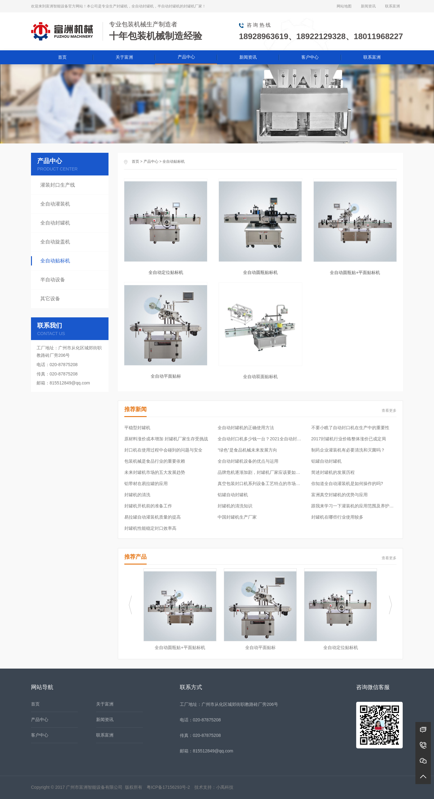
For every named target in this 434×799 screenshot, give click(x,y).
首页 (62, 57)
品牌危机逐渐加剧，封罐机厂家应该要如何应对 (260, 472)
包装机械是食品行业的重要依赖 (154, 461)
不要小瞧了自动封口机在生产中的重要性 (350, 427)
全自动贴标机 (173, 161)
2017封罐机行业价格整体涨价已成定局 (348, 438)
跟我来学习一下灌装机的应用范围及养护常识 (353, 505)
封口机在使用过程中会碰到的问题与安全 (163, 449)
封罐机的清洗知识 (235, 505)
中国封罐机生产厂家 (237, 517)
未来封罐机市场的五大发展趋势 (154, 472)
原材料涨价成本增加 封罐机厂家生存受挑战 (166, 438)
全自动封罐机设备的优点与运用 (248, 461)
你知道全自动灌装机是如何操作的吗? (347, 483)
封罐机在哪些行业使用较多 (337, 517)
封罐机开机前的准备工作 (148, 505)
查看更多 (389, 410)
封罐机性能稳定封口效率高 (150, 528)
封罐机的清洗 (137, 494)
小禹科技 (224, 787)
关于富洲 (124, 57)
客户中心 (310, 57)
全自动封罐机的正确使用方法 (246, 427)
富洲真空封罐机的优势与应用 (339, 494)
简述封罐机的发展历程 (333, 472)
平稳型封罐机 (137, 427)
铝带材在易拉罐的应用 (146, 483)
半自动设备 (52, 279)
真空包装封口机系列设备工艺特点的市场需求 (260, 483)
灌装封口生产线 (57, 185)
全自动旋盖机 (55, 241)
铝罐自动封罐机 (326, 461)
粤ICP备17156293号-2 (168, 787)
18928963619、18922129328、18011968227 (321, 36)
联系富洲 (392, 6)
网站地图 (344, 6)
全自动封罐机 (55, 222)
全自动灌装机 (55, 204)
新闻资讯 (368, 6)
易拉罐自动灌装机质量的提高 (152, 517)
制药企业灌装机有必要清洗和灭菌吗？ (348, 449)
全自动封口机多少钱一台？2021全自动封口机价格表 (260, 438)
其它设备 (50, 298)
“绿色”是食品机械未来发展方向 (247, 449)
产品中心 (186, 56)
